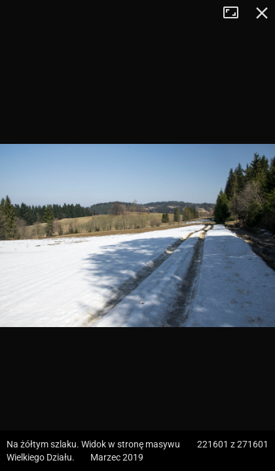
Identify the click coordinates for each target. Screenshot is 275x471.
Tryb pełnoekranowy (236, 13)
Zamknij (262, 13)
